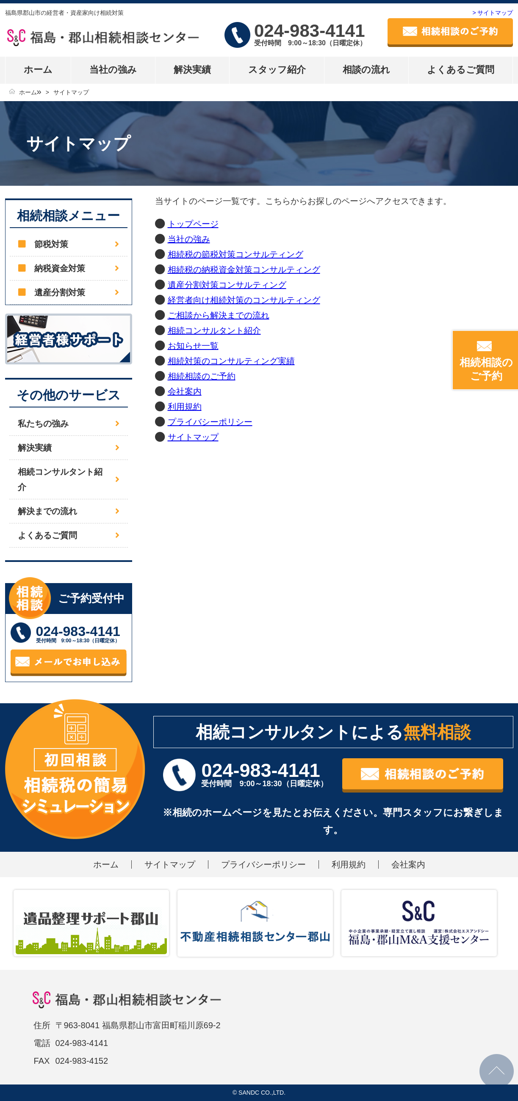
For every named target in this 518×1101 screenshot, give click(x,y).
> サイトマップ (492, 12)
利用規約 (185, 406)
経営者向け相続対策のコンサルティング (244, 300)
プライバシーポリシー (210, 422)
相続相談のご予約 (201, 376)
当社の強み (113, 69)
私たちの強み (43, 423)
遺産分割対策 (59, 292)
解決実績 (192, 69)
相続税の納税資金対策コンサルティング (244, 269)
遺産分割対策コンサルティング (227, 284)
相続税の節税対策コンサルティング (235, 254)
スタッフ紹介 (277, 69)
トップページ (193, 223)
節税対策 (51, 244)
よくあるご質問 (460, 69)
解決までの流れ (47, 511)
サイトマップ (71, 92)
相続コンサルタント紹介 (214, 330)
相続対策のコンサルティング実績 (231, 361)
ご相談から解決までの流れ (218, 315)
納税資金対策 (59, 268)
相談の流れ (366, 69)
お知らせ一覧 (193, 345)
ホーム (38, 69)
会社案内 (185, 391)
